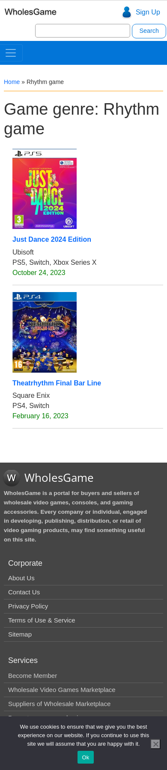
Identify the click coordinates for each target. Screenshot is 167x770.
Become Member (32, 675)
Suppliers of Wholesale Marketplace (59, 703)
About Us (21, 578)
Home (12, 81)
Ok (85, 757)
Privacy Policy (28, 606)
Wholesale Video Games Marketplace (62, 689)
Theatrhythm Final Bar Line (56, 383)
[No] (155, 744)
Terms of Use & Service (41, 620)
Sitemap (20, 634)
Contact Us (24, 592)
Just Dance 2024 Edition (51, 239)
